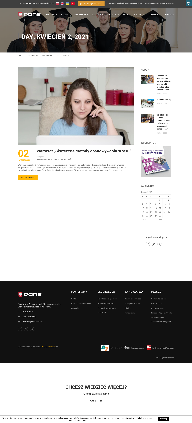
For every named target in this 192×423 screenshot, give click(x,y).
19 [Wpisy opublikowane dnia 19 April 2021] (143, 212)
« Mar (144, 220)
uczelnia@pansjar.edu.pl (45, 3)
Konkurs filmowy (164, 99)
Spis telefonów (29, 316)
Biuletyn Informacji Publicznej (160, 348)
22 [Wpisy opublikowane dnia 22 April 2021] (156, 212)
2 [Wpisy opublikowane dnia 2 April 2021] (159, 200)
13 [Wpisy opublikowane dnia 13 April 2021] (147, 208)
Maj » (161, 220)
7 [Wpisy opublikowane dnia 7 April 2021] (150, 204)
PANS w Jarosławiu (48, 347)
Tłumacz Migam (116, 348)
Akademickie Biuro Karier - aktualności (55, 159)
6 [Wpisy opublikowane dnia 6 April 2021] (146, 204)
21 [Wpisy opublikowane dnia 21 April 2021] (151, 212)
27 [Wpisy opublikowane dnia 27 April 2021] (147, 216)
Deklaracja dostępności (165, 358)
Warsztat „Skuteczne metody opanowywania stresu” (84, 151)
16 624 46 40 (26, 3)
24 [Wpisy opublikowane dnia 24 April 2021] (164, 212)
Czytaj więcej (28, 177)
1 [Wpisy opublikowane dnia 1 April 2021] (155, 200)
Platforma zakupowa (134, 348)
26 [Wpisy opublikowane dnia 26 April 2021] (143, 216)
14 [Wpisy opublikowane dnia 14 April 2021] (151, 208)
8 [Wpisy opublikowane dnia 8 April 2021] (155, 204)
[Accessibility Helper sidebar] (189, 3)
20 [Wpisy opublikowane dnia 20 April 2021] (147, 212)
